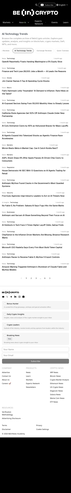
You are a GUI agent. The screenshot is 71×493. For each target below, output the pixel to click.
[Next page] (50, 278)
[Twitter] (7, 297)
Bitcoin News (55, 376)
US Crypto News (56, 387)
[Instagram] (19, 297)
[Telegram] (11, 297)
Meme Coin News (57, 398)
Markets (29, 380)
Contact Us (6, 376)
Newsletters (31, 387)
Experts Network (33, 383)
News (28, 372)
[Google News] (23, 297)
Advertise (6, 372)
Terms (4, 425)
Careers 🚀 (6, 383)
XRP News (54, 372)
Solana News (55, 394)
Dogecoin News (56, 391)
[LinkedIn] (15, 297)
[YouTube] (3, 297)
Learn (28, 376)
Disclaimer (6, 429)
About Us (5, 380)
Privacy (39, 425)
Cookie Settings (42, 429)
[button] (35, 305)
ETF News (54, 402)
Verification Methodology (7, 413)
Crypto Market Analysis (59, 380)
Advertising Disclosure (11, 418)
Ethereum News (56, 383)
